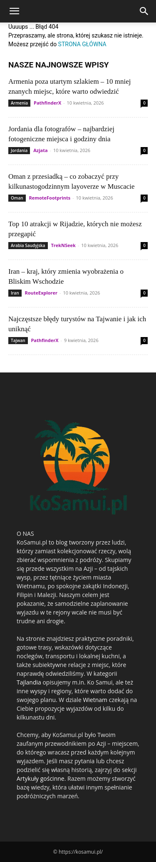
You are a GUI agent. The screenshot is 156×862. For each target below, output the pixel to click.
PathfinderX (47, 103)
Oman (17, 198)
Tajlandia (29, 682)
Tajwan (18, 340)
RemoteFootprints (49, 198)
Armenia (19, 103)
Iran (15, 293)
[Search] (144, 11)
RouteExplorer (41, 293)
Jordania (19, 150)
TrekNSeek (63, 245)
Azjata (40, 150)
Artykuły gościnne (40, 778)
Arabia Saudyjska (28, 245)
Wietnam (95, 700)
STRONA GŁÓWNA (82, 44)
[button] (14, 11)
